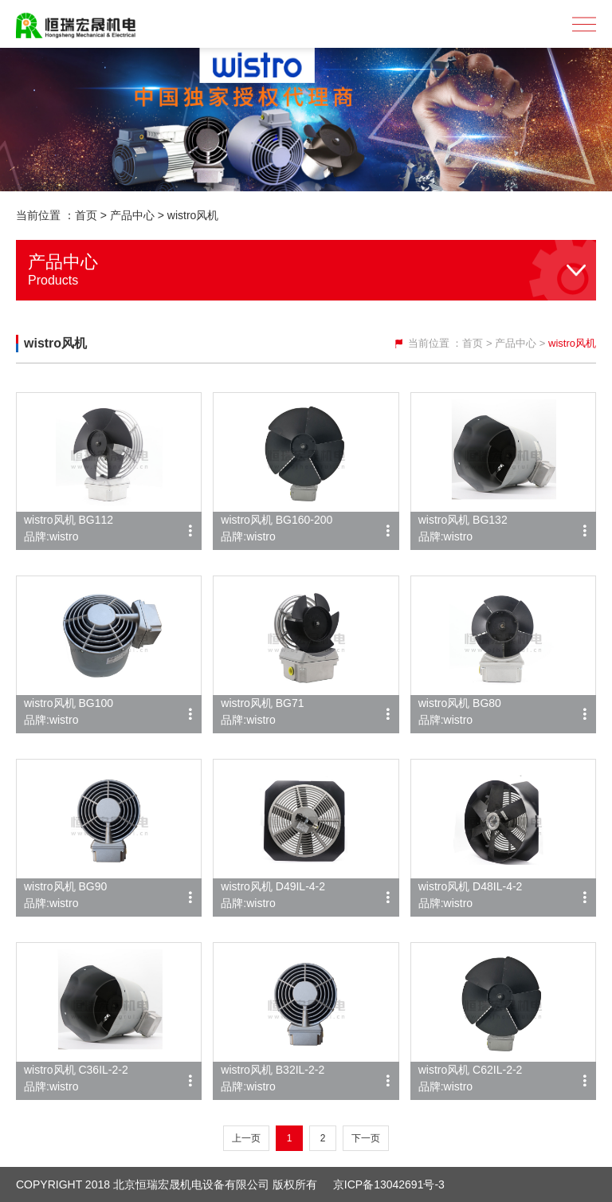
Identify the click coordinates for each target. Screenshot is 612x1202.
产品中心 (132, 215)
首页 (86, 215)
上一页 (246, 1138)
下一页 (365, 1138)
